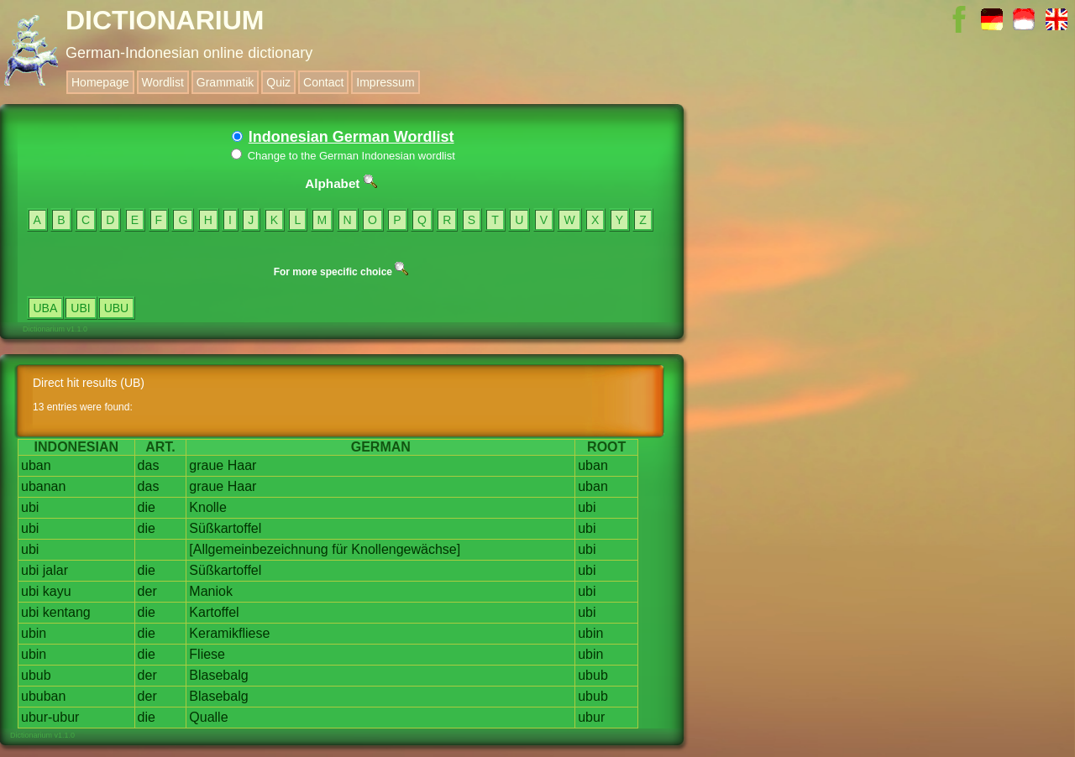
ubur (591, 717)
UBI (80, 308)
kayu (57, 591)
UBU (116, 308)
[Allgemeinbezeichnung (258, 549)
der (147, 591)
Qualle (208, 717)
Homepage (100, 82)
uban (36, 465)
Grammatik (225, 82)
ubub (36, 675)
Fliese (207, 654)
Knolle (207, 507)
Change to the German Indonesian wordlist (343, 155)
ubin (33, 633)
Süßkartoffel (225, 528)
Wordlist (163, 82)
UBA (46, 308)
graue (206, 465)
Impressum (385, 82)
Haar (242, 465)
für (340, 549)
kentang (67, 612)
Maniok (211, 591)
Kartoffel (214, 612)
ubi (30, 507)
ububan (43, 696)
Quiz (278, 82)
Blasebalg (218, 675)
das (149, 465)
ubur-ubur (50, 717)
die (146, 507)
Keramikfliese (229, 633)
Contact (323, 82)
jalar (55, 570)
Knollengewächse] (405, 549)
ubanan (43, 486)
